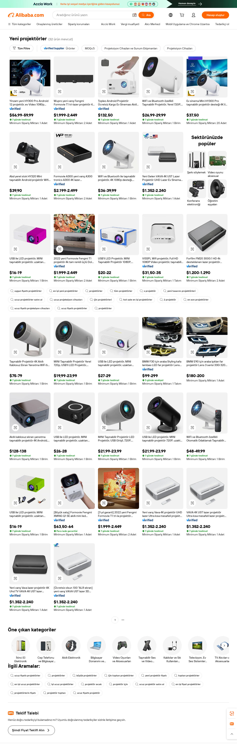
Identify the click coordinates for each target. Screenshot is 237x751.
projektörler (94, 291)
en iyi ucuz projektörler (25, 684)
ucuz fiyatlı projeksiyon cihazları (30, 308)
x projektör (148, 291)
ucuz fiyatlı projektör (86, 693)
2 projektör (168, 299)
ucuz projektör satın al (149, 684)
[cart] (183, 15)
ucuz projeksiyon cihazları (66, 299)
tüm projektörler (121, 291)
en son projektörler (196, 299)
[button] (134, 15)
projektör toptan (54, 693)
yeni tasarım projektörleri (179, 291)
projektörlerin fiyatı (23, 693)
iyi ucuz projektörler (60, 684)
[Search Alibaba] (92, 15)
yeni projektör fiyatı (154, 675)
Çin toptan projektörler (119, 675)
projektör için (118, 684)
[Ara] (146, 15)
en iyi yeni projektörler (63, 291)
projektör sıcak (91, 684)
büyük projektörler (84, 675)
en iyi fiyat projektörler (186, 684)
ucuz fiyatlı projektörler (72, 308)
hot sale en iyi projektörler (135, 299)
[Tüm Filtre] (21, 48)
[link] (232, 713)
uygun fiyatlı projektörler (26, 291)
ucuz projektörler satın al (26, 299)
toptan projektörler (186, 675)
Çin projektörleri (101, 299)
